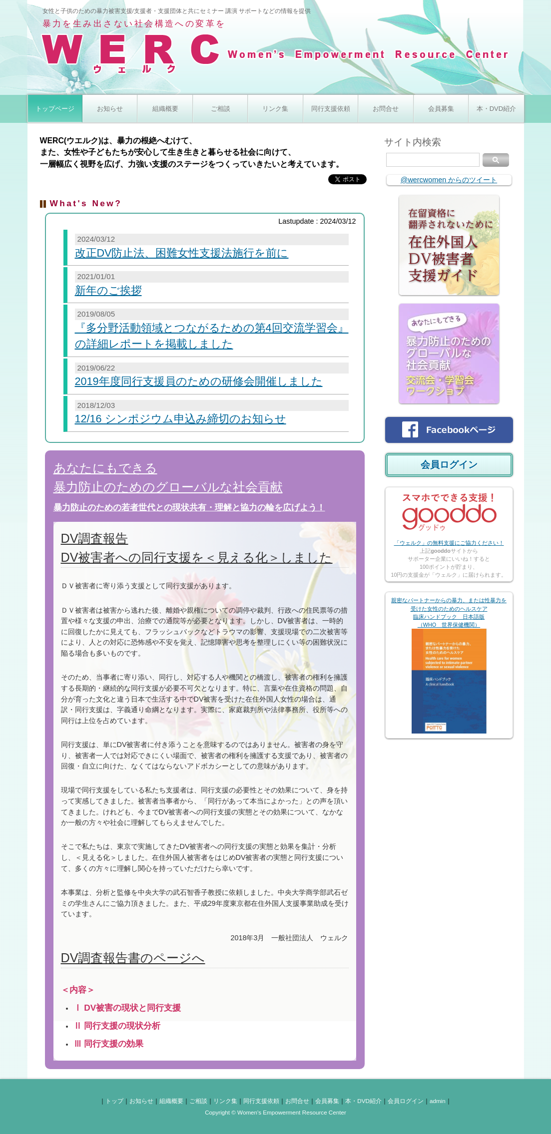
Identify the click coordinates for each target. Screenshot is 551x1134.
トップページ (54, 108)
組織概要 (165, 108)
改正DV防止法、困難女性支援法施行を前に (182, 253)
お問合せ (386, 108)
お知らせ (110, 108)
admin (438, 1101)
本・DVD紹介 (496, 108)
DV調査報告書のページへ (133, 958)
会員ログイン (449, 464)
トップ (114, 1101)
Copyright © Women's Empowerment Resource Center (275, 1112)
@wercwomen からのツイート (449, 180)
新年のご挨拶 (108, 290)
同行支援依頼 (330, 108)
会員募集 (441, 108)
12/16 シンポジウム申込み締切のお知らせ (180, 418)
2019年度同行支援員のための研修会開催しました (199, 381)
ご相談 (220, 108)
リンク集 (275, 108)
